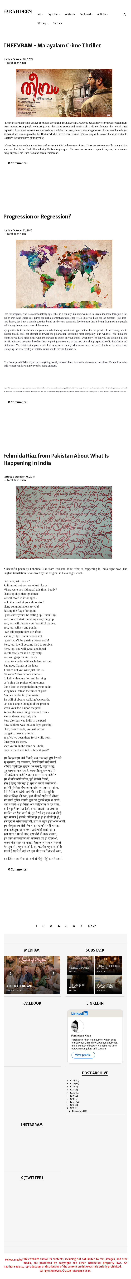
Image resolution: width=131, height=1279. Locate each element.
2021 (72, 1089)
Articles (101, 14)
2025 (72, 1083)
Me (39, 14)
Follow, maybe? (14, 1259)
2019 (72, 1095)
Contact (57, 23)
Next (92, 926)
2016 (72, 1105)
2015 (72, 1108)
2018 (72, 1099)
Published (85, 14)
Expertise (53, 14)
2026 (72, 1080)
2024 (72, 1086)
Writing (42, 23)
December (77, 1111)
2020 (72, 1092)
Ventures (70, 14)
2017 (72, 1101)
